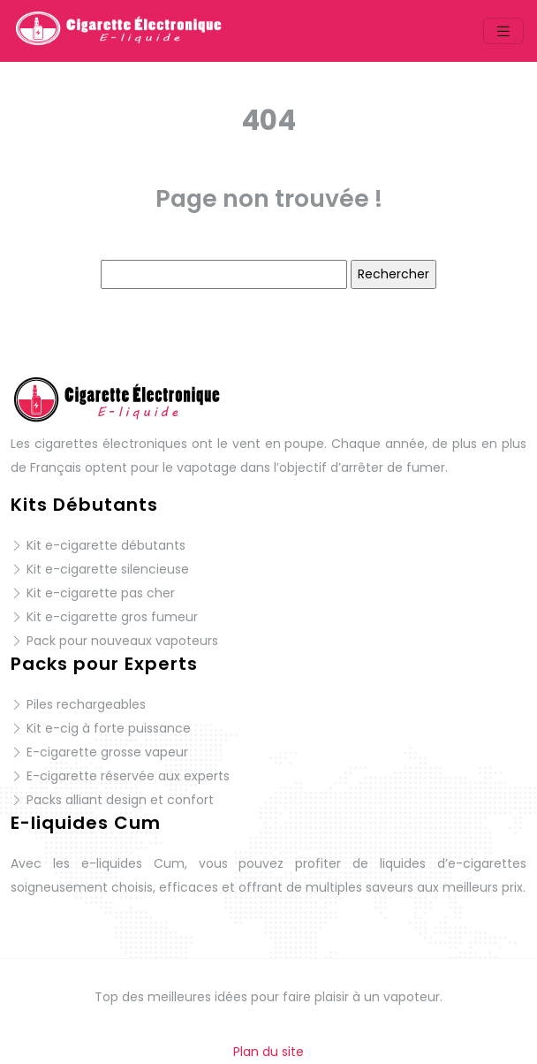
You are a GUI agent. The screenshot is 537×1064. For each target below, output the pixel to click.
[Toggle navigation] (503, 31)
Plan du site (268, 1051)
